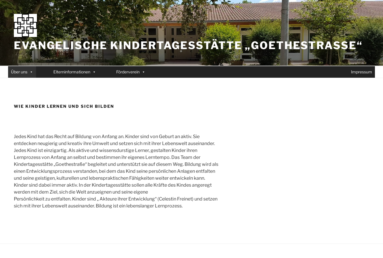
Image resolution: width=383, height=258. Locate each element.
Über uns (19, 71)
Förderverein (128, 71)
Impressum (361, 71)
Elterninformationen (71, 71)
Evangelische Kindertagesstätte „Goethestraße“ (188, 45)
